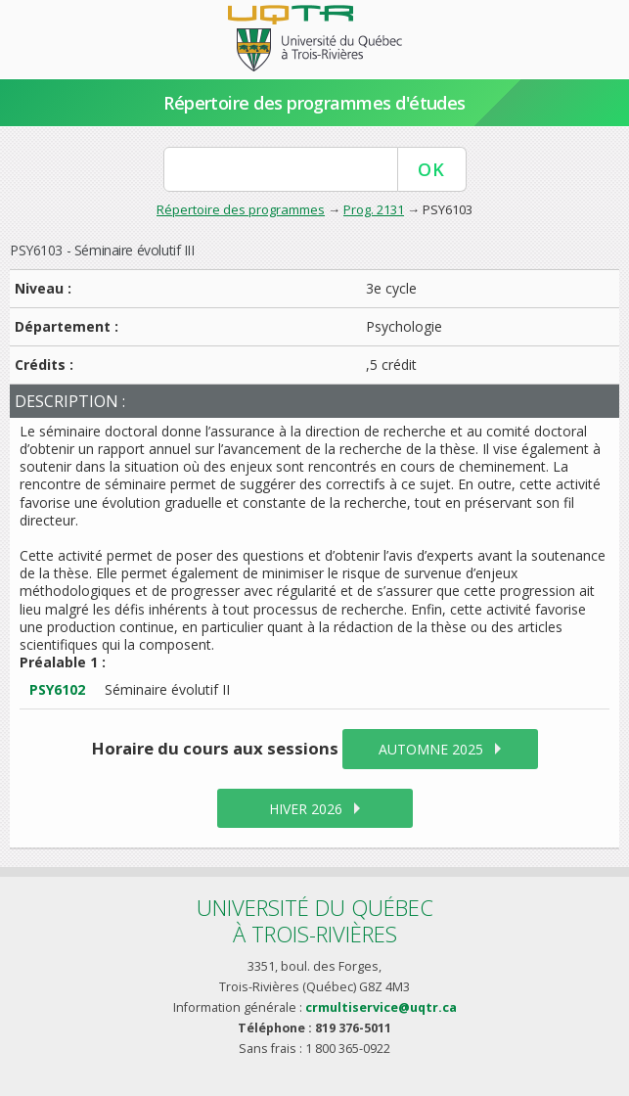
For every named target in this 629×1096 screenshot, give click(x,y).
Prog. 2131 (373, 209)
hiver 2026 (305, 808)
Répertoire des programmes (241, 209)
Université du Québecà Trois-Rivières (315, 920)
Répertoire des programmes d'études (314, 102)
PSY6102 (57, 689)
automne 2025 (431, 749)
